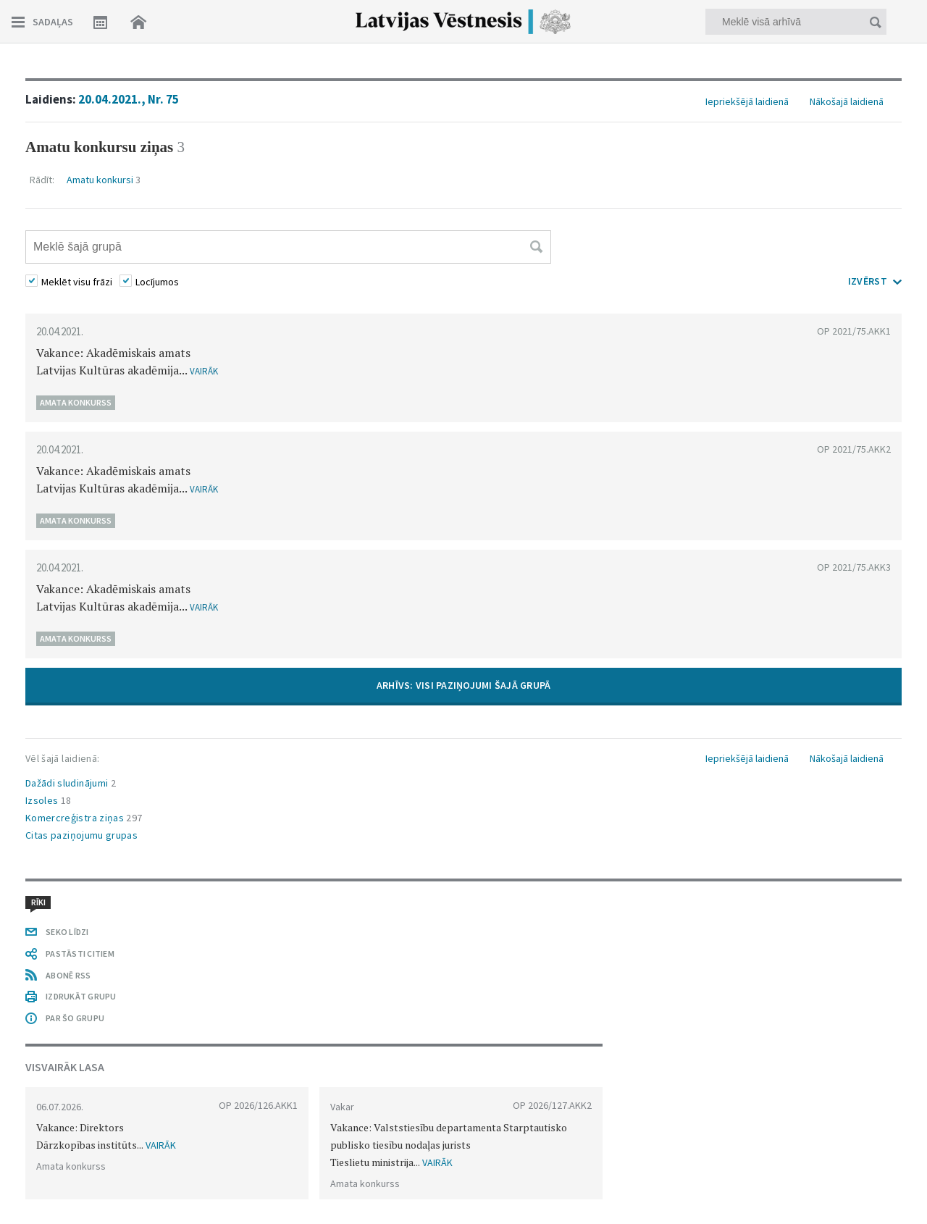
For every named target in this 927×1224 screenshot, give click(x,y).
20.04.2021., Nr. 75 (128, 99)
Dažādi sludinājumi (70, 782)
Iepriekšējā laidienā (747, 101)
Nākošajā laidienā (847, 101)
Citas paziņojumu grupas (81, 835)
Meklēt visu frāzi (76, 281)
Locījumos (157, 281)
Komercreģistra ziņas (83, 817)
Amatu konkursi (103, 179)
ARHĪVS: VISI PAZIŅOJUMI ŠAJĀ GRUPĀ (464, 685)
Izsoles (48, 800)
